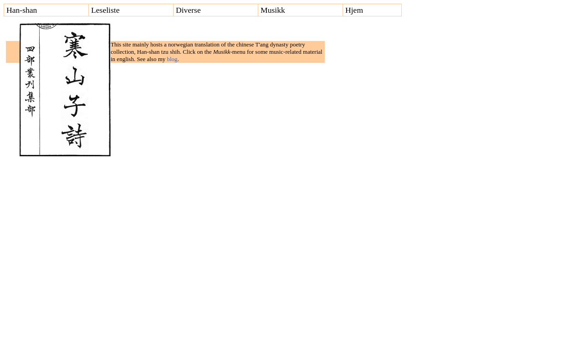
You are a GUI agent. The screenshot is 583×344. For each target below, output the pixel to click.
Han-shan (21, 10)
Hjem (354, 10)
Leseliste (105, 10)
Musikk (273, 10)
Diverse (188, 10)
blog (172, 59)
